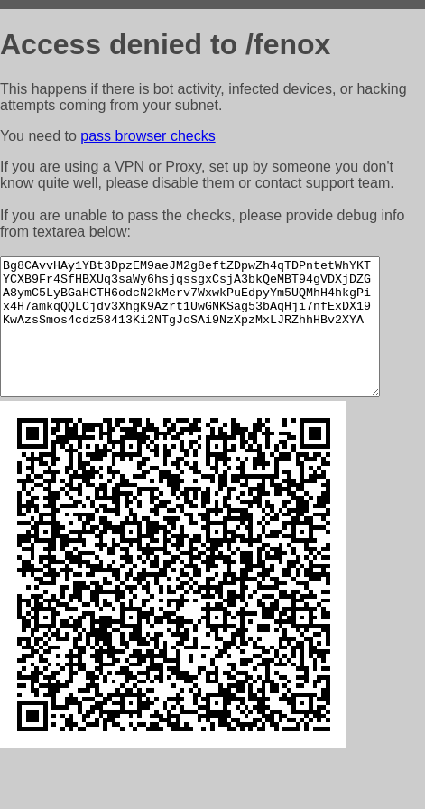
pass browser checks (147, 136)
